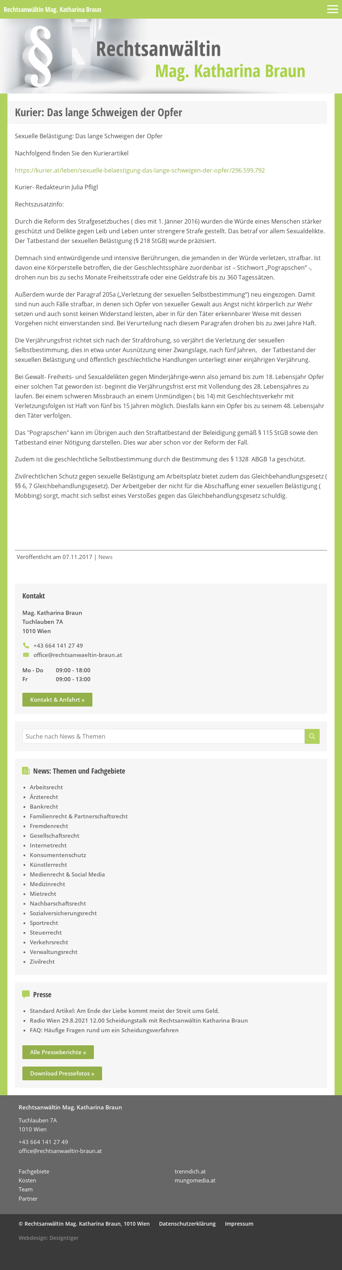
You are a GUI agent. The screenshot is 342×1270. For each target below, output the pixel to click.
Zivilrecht (42, 961)
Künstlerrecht (48, 864)
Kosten (27, 1180)
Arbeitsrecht (46, 787)
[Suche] (312, 736)
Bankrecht (44, 806)
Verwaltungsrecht (53, 951)
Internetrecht (48, 845)
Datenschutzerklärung (187, 1223)
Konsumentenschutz (58, 855)
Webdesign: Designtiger (49, 1237)
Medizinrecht (47, 884)
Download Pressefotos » (62, 1073)
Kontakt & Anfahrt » (57, 699)
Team (26, 1189)
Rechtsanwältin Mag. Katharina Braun (52, 9)
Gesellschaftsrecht (54, 835)
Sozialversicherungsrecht (63, 913)
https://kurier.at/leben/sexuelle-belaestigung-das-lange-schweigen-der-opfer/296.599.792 (140, 170)
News (105, 556)
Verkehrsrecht (49, 942)
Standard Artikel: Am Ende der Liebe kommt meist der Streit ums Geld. (124, 1010)
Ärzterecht (44, 796)
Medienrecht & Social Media (67, 874)
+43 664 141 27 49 (58, 645)
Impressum (239, 1223)
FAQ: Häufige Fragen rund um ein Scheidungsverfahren (104, 1030)
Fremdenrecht (49, 826)
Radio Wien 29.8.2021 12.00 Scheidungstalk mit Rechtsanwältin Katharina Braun (139, 1020)
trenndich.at (190, 1171)
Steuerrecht (46, 932)
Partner (28, 1198)
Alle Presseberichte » (58, 1052)
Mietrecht (43, 893)
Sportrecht (44, 922)
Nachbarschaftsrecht (58, 903)
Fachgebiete (34, 1171)
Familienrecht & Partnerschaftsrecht (79, 816)
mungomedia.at (195, 1180)
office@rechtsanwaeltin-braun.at (78, 654)
